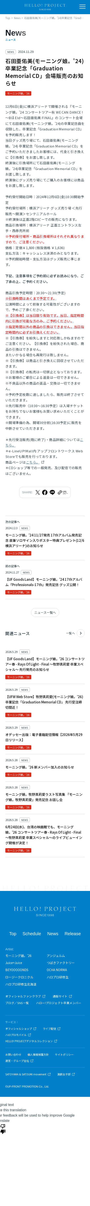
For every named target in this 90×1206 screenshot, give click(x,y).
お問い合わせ (13, 1054)
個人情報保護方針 (38, 1054)
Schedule (32, 933)
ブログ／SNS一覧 (17, 1003)
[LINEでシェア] (52, 492)
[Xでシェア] (37, 492)
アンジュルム (56, 955)
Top (12, 933)
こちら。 (33, 462)
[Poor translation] (3, 1128)
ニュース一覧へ (45, 612)
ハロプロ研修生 (57, 977)
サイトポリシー (64, 1054)
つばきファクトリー (61, 962)
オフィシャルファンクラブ (25, 996)
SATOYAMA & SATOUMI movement (28, 1074)
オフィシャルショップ (21, 1028)
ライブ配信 (52, 1028)
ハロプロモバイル (18, 1035)
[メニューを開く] (82, 7)
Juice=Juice (13, 962)
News (52, 933)
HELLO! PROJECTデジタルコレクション (31, 1041)
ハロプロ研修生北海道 (20, 984)
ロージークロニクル (19, 977)
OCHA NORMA (57, 970)
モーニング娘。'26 (18, 955)
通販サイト (62, 996)
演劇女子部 (66, 1074)
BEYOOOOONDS (16, 970)
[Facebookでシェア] (44, 492)
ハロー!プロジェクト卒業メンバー (58, 1003)
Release (73, 933)
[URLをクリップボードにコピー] (62, 492)
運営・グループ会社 (19, 1061)
